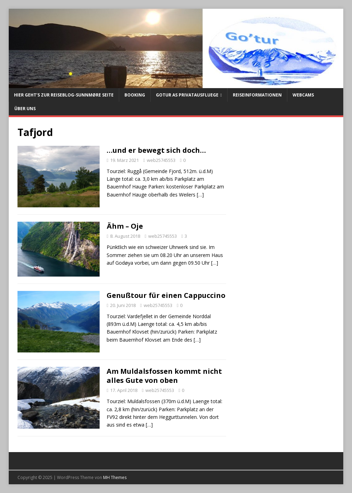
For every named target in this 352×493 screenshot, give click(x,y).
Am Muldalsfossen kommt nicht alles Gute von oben (164, 375)
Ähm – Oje (125, 226)
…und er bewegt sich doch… (156, 150)
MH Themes (115, 477)
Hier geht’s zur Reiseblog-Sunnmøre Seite (64, 95)
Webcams (303, 95)
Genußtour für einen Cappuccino (166, 295)
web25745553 (161, 160)
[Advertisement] (284, 185)
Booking (134, 95)
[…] (200, 194)
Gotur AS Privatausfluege (187, 95)
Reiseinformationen (257, 95)
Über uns (25, 109)
